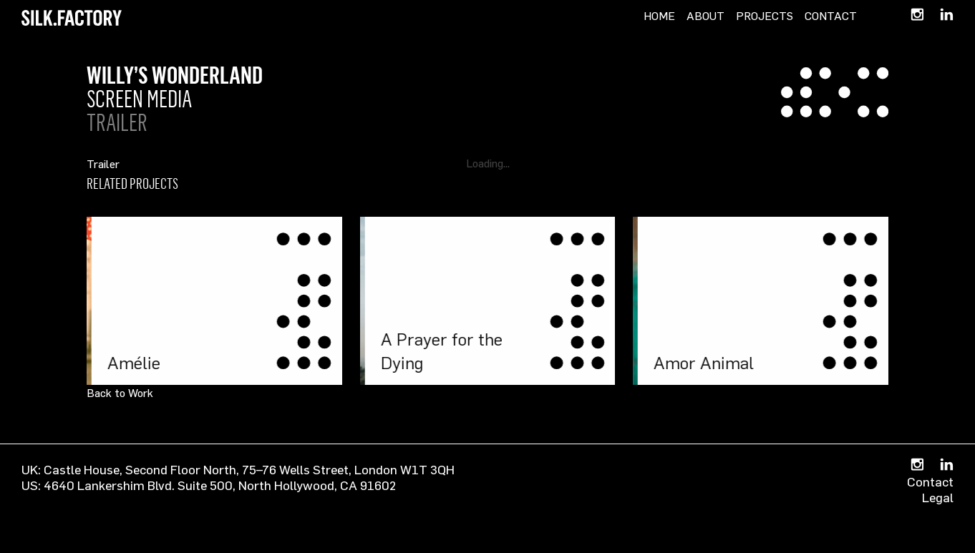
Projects (764, 16)
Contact (831, 16)
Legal (938, 497)
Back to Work (120, 393)
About (705, 16)
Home (659, 16)
